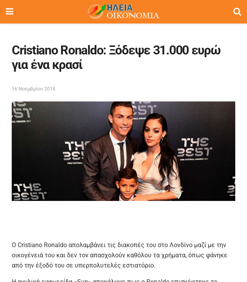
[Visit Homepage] (123, 12)
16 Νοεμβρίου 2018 (33, 89)
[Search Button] (237, 12)
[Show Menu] (9, 12)
